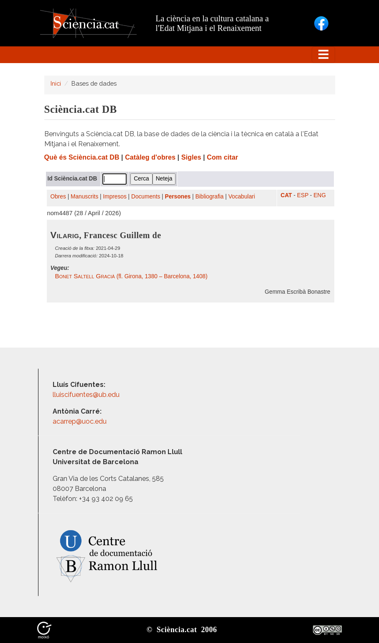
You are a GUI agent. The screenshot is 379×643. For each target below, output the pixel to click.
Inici (56, 83)
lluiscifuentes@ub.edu (87, 395)
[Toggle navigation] (323, 54)
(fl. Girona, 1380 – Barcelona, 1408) (131, 276)
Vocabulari (241, 196)
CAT (286, 195)
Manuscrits (84, 196)
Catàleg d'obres (150, 157)
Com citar (222, 157)
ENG (319, 195)
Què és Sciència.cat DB (82, 157)
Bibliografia (209, 196)
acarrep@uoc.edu (80, 421)
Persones (178, 196)
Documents (145, 196)
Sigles (191, 157)
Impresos (114, 196)
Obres (58, 196)
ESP (302, 195)
